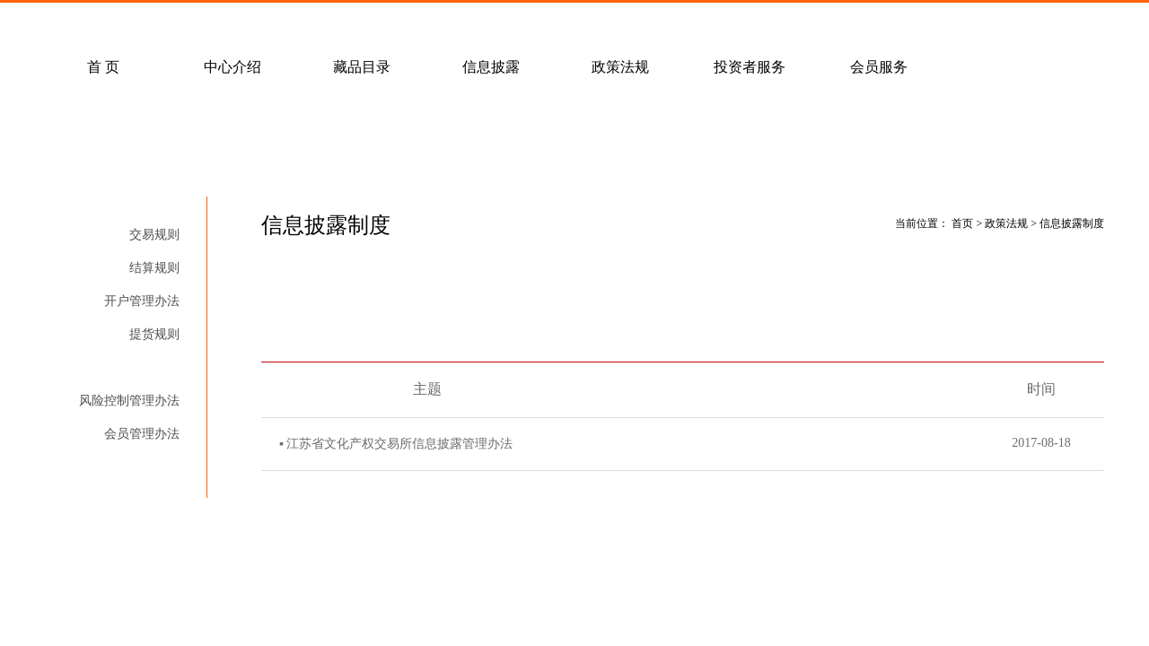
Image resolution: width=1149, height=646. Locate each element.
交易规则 (154, 234)
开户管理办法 (142, 301)
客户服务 (268, 23)
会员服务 (879, 66)
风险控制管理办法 (129, 400)
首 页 (103, 66)
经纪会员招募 (397, 23)
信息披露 (491, 66)
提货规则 (154, 334)
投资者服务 (749, 66)
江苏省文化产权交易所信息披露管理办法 (399, 443)
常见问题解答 (139, 23)
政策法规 (620, 66)
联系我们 (526, 23)
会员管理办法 (142, 434)
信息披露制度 (142, 367)
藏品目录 (361, 66)
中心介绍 (232, 66)
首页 (962, 223)
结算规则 (154, 268)
